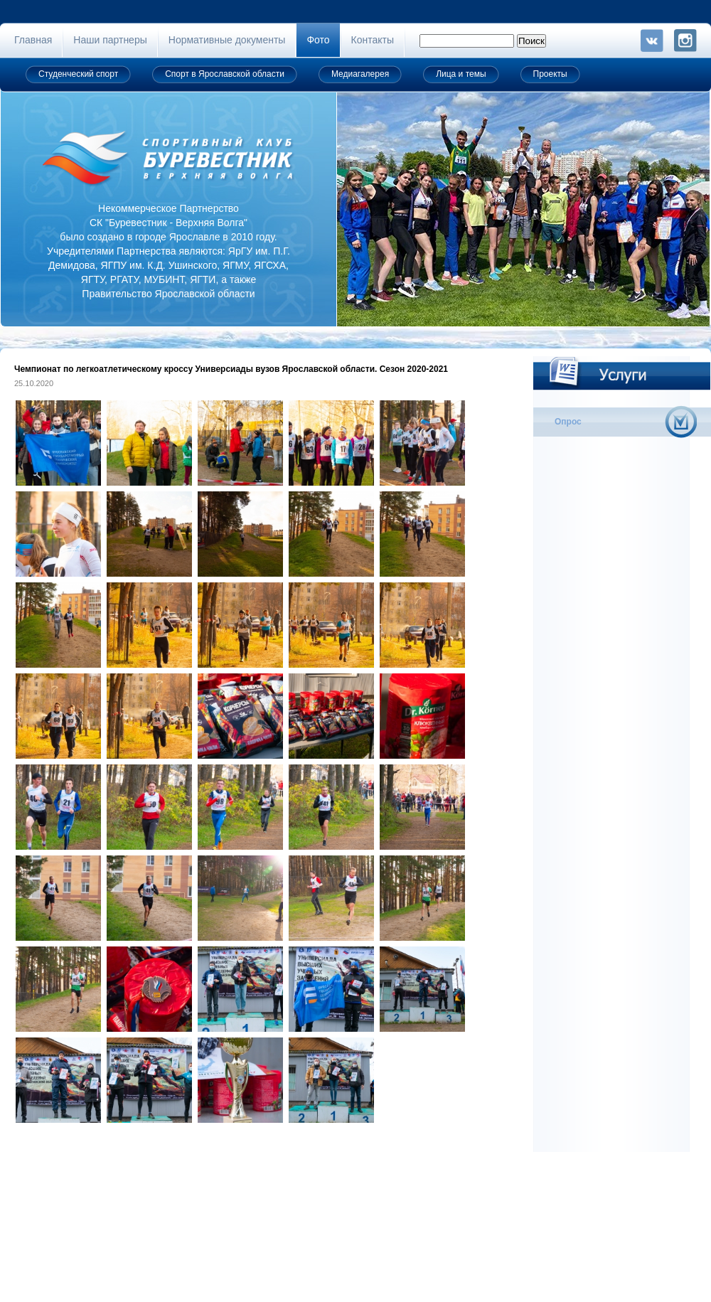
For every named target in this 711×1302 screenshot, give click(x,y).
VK (652, 40)
